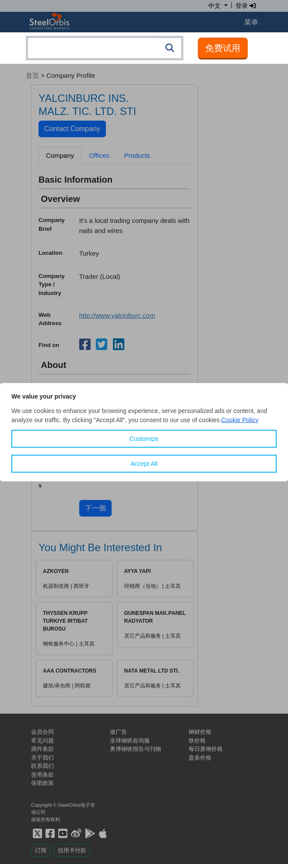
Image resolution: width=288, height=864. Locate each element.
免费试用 (222, 48)
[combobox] (105, 48)
